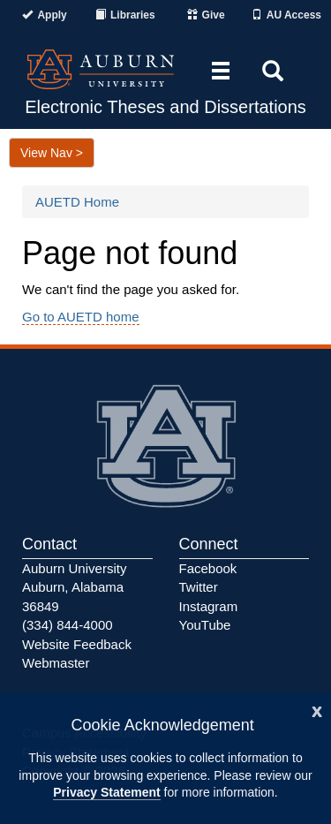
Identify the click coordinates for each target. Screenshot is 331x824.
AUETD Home (77, 201)
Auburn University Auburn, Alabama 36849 (74, 587)
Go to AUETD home (80, 316)
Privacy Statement (106, 792)
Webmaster (55, 662)
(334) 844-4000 (67, 624)
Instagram (208, 606)
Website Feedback (77, 644)
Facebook (208, 568)
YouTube (205, 624)
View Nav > (51, 153)
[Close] (317, 709)
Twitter (198, 586)
